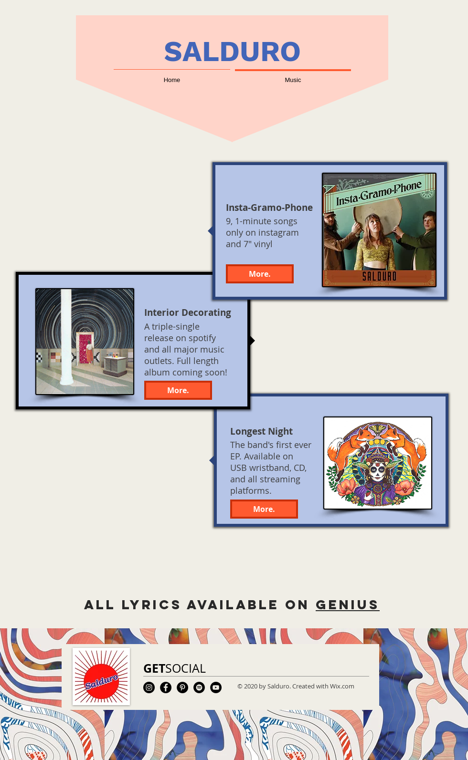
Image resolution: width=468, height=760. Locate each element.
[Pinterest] (182, 687)
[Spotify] (199, 687)
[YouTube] (216, 687)
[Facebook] (165, 687)
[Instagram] (149, 687)
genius (348, 604)
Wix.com (342, 686)
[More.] (264, 509)
